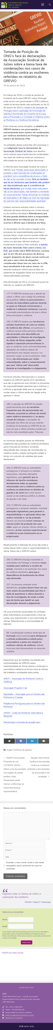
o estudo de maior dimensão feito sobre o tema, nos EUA (25, 247)
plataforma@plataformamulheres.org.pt (18, 1015)
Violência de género (22, 750)
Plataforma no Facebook (12, 1018)
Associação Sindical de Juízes (17, 151)
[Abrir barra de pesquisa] (50, 4)
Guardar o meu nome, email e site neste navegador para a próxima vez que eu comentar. (25, 865)
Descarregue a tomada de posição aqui (21, 722)
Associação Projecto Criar (15, 688)
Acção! (9, 750)
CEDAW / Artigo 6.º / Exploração (38, 902)
